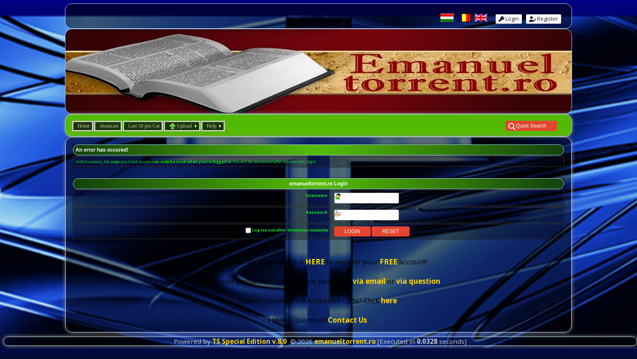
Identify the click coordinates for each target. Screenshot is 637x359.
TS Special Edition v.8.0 (249, 341)
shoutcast (109, 126)
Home (84, 126)
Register (543, 18)
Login (509, 18)
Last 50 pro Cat (143, 126)
